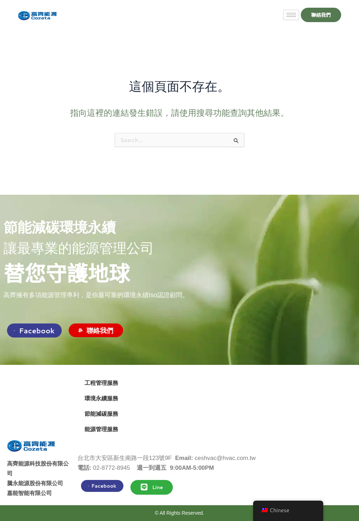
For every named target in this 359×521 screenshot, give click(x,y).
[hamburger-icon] (286, 15)
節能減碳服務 (101, 414)
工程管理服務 (101, 383)
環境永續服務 (101, 398)
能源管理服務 (101, 429)
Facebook (34, 330)
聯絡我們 (96, 330)
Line (151, 487)
